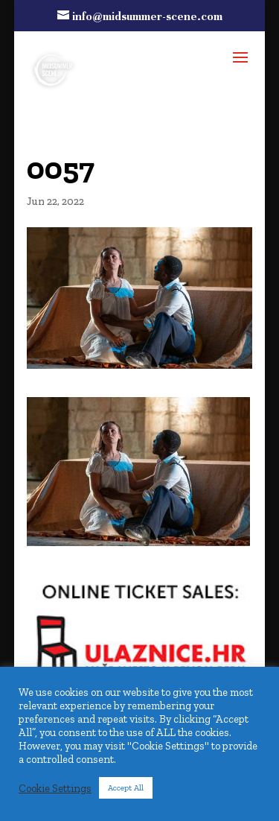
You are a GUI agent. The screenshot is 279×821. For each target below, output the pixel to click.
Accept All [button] (126, 788)
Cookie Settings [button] (55, 788)
